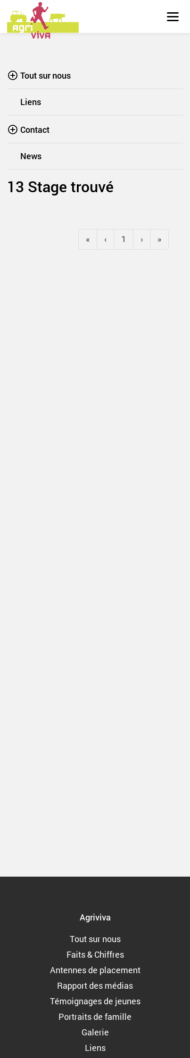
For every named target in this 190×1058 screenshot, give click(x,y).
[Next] (159, 239)
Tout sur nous (45, 75)
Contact (35, 129)
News (30, 156)
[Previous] (87, 239)
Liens (30, 101)
